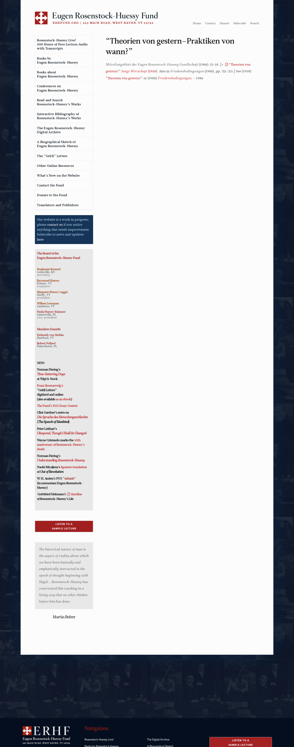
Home (197, 23)
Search (254, 23)
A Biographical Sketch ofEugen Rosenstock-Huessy (57, 144)
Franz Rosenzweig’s (50, 385)
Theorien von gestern (123, 78)
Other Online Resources (55, 166)
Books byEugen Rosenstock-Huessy (57, 60)
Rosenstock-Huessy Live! (99, 739)
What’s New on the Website (58, 175)
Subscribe (239, 23)
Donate (224, 23)
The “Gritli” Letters (52, 156)
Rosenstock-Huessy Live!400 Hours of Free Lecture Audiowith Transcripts (62, 44)
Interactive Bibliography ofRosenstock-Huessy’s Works (59, 116)
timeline (76, 494)
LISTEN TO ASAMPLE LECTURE (64, 526)
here (40, 239)
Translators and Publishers (58, 205)
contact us (55, 224)
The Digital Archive (158, 739)
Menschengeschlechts (73, 417)
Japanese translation (73, 467)
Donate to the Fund (52, 195)
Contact (210, 23)
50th (77, 440)
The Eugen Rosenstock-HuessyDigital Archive (61, 130)
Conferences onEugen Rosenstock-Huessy (57, 88)
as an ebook (63, 399)
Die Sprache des (47, 417)
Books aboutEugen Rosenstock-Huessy (57, 74)
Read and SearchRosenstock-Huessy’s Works (59, 102)
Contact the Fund (50, 185)
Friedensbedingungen (174, 78)
